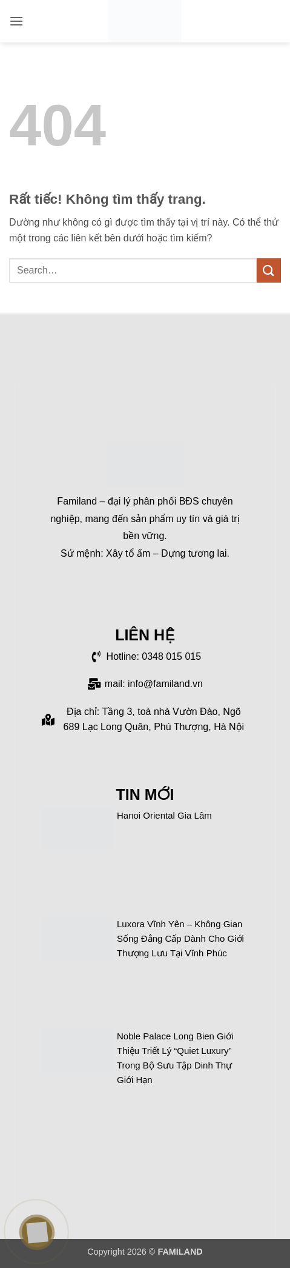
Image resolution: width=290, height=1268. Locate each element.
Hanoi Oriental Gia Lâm (164, 815)
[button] (16, 21)
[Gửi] (269, 270)
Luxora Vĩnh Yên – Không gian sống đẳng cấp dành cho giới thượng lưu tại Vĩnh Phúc (180, 938)
